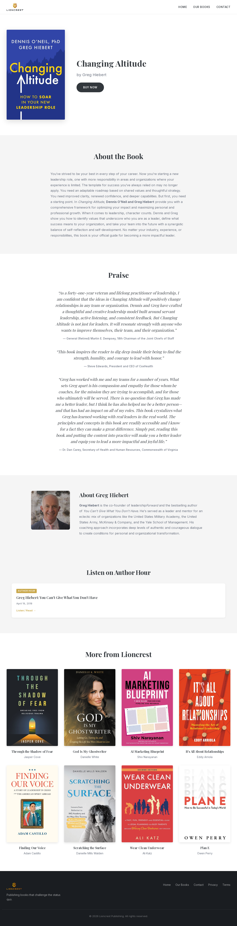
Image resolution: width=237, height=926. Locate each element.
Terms (226, 884)
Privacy (213, 884)
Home (182, 7)
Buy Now (90, 87)
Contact (223, 7)
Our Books (201, 7)
